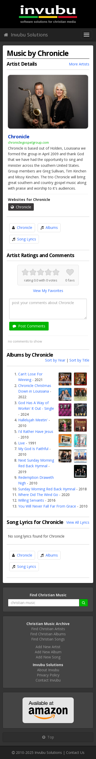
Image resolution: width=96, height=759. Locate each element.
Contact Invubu (48, 680)
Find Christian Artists (48, 628)
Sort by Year (55, 360)
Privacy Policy (48, 675)
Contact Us (75, 752)
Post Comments (29, 326)
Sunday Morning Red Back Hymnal (46, 488)
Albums (52, 227)
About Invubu (48, 669)
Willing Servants (31, 500)
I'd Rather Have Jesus (35, 431)
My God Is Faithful (33, 448)
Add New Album (48, 651)
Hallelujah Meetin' (33, 419)
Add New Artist (48, 646)
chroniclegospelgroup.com (28, 142)
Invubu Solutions (26, 35)
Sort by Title (79, 360)
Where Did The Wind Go (38, 494)
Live (21, 443)
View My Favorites (48, 290)
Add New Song (48, 657)
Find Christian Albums (48, 633)
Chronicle (21, 207)
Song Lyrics (26, 239)
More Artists (79, 64)
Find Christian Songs (48, 639)
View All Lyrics (77, 522)
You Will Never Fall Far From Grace (47, 506)
